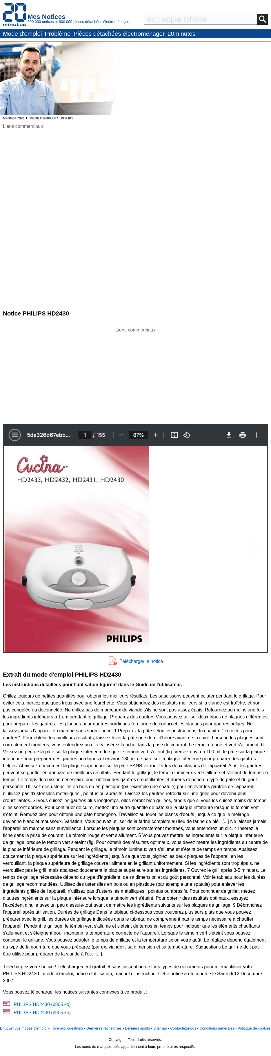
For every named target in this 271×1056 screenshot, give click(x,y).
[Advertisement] (135, 374)
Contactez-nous (183, 1028)
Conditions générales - (218, 1028)
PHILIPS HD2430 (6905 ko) (42, 1004)
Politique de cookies (254, 1028)
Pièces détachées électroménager (119, 33)
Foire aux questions (67, 1028)
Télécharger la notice (141, 661)
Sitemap (160, 1028)
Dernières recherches (104, 1028)
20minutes (181, 33)
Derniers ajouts (137, 1028)
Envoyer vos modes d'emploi (23, 1028)
